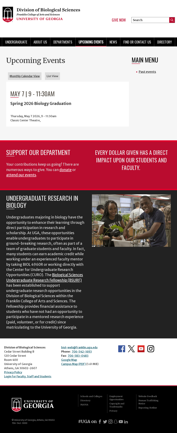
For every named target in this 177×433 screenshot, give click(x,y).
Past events (147, 72)
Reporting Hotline (147, 407)
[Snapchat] (116, 422)
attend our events (21, 175)
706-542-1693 (82, 351)
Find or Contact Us (137, 42)
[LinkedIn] (126, 422)
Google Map (69, 360)
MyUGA (84, 404)
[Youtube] (121, 422)
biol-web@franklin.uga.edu (79, 347)
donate (65, 170)
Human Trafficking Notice (148, 402)
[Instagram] (110, 422)
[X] (105, 422)
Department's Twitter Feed (131, 348)
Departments (62, 42)
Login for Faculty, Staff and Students (27, 376)
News (113, 42)
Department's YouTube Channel (141, 348)
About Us (40, 42)
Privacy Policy (13, 372)
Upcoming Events (91, 42)
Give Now (119, 20)
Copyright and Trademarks (116, 405)
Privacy (113, 411)
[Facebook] (100, 422)
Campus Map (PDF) (73, 364)
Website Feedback (147, 396)
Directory (164, 42)
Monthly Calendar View (25, 76)
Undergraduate (16, 42)
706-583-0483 (78, 355)
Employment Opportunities (116, 398)
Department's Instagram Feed (150, 348)
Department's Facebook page (121, 348)
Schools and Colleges (91, 396)
